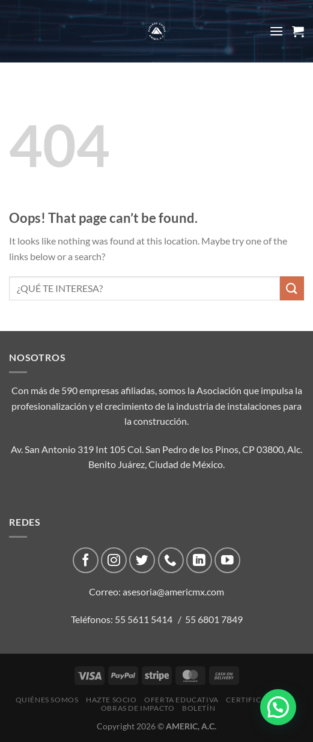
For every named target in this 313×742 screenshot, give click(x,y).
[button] (278, 707)
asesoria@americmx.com (173, 591)
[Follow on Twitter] (142, 560)
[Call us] (171, 560)
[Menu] (276, 31)
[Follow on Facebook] (86, 560)
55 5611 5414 (143, 619)
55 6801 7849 (214, 619)
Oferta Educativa (181, 699)
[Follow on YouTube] (227, 560)
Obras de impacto (138, 708)
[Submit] (292, 288)
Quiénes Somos (47, 699)
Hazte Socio (111, 699)
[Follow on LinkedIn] (199, 560)
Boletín (198, 708)
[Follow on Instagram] (114, 560)
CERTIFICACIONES (260, 699)
